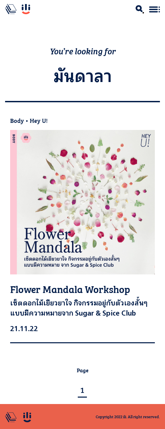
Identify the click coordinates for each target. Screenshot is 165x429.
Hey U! (39, 120)
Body (17, 120)
